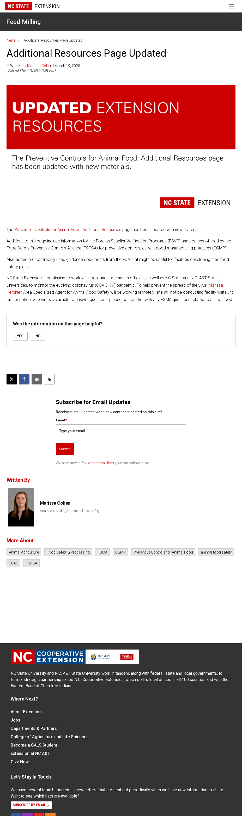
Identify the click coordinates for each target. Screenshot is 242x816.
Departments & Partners (34, 728)
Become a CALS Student (34, 745)
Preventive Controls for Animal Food (163, 552)
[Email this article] (37, 379)
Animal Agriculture (24, 552)
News (11, 40)
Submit (65, 449)
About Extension (26, 711)
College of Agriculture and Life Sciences (50, 736)
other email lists (101, 463)
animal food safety (216, 552)
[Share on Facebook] (24, 379)
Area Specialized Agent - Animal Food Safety (70, 511)
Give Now (20, 761)
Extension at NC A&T (30, 753)
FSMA (102, 552)
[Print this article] (49, 379)
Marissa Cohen (39, 66)
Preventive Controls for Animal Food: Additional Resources (67, 229)
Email (61, 420)
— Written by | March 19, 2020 (43, 66)
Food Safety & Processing (68, 552)
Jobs (15, 720)
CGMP (120, 552)
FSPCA (31, 563)
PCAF (13, 563)
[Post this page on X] (12, 379)
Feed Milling (23, 21)
